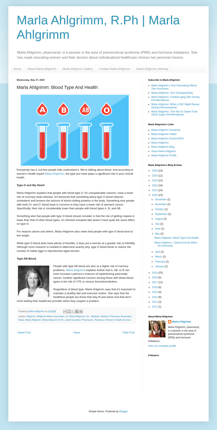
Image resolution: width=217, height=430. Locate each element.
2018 (155, 277)
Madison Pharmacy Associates (116, 316)
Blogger (123, 411)
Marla (21, 320)
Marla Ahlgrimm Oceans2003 (167, 138)
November (161, 204)
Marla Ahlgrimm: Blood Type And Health (176, 237)
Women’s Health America (118, 320)
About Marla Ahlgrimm (41, 69)
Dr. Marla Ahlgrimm (75, 316)
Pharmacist (87, 320)
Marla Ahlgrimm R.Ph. (53, 320)
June (158, 228)
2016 (155, 287)
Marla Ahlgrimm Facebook (165, 130)
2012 (155, 306)
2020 (155, 195)
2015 (155, 292)
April (158, 251)
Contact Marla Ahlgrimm (114, 69)
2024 (155, 175)
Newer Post (24, 332)
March (159, 256)
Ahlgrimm (31, 316)
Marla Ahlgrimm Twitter (164, 134)
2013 (155, 301)
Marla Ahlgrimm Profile (164, 155)
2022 (155, 185)
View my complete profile (162, 345)
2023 (155, 180)
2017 (155, 282)
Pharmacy (99, 320)
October (160, 209)
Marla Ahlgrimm (54, 173)
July (157, 223)
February (160, 261)
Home (17, 69)
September (161, 214)
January (160, 266)
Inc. (88, 316)
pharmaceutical (73, 320)
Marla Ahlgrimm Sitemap (152, 69)
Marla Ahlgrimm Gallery (77, 69)
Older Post (129, 332)
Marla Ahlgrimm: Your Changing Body (172, 92)
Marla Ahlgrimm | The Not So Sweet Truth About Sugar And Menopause (174, 113)
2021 (155, 190)
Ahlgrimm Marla (45, 316)
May (157, 233)
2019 (155, 272)
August (159, 218)
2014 (155, 297)
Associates (59, 316)
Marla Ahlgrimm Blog (162, 146)
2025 (155, 170)
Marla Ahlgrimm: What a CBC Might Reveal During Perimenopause (175, 106)
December (161, 199)
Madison (95, 316)
